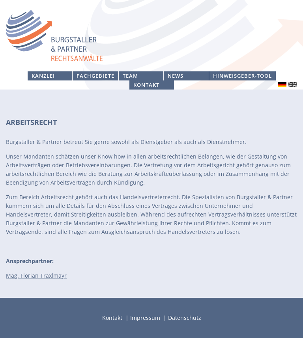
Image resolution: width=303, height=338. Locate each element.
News (175, 75)
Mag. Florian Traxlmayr (36, 275)
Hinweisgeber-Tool (242, 75)
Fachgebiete (95, 75)
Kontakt (146, 84)
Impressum (146, 317)
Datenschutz (184, 317)
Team (130, 75)
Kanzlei (43, 75)
